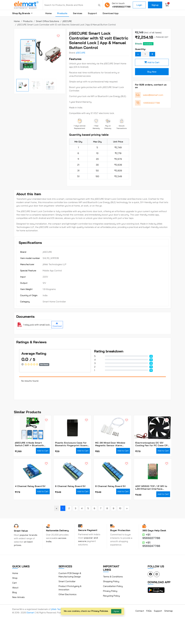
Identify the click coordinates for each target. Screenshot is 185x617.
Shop (14, 578)
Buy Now (151, 71)
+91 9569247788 (151, 544)
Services (77, 13)
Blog (14, 592)
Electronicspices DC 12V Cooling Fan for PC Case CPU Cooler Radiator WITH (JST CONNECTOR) (152, 444)
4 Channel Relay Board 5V (30, 486)
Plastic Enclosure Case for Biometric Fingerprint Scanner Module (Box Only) (72, 444)
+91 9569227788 (151, 536)
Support (92, 13)
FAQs (149, 610)
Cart (14, 582)
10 (120, 508)
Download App (111, 13)
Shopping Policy (111, 581)
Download (57, 324)
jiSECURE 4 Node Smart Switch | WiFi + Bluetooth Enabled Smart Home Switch (31, 444)
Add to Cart (151, 62)
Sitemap (168, 610)
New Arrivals (18, 597)
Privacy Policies (99, 611)
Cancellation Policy (113, 586)
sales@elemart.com (153, 95)
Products (62, 13)
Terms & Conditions (113, 576)
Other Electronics (67, 594)
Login (139, 5)
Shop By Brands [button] (21, 13)
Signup (155, 5)
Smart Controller (67, 581)
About (15, 587)
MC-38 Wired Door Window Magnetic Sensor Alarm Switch (110, 444)
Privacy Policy (110, 590)
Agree (116, 611)
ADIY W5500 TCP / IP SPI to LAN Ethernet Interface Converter (151, 487)
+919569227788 (121, 6)
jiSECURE (80, 52)
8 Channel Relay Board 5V (110, 486)
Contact (139, 610)
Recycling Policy (111, 595)
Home (48, 13)
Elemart (31, 612)
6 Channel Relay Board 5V (70, 486)
